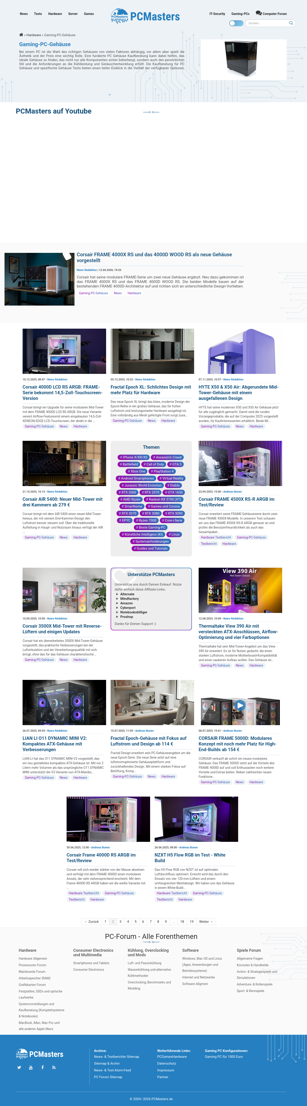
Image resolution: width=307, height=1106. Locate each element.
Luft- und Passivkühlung (144, 963)
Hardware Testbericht (216, 537)
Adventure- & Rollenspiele (254, 984)
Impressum (165, 1070)
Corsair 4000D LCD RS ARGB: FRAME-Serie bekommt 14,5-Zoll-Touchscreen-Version (62, 392)
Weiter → (206, 922)
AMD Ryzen (131, 499)
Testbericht (209, 544)
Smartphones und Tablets (91, 963)
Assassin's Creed (168, 457)
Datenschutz (166, 1063)
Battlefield (130, 464)
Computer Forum (271, 13)
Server (73, 14)
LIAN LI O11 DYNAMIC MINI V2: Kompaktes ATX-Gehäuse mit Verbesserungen (55, 744)
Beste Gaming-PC (152, 527)
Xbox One (138, 471)
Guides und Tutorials (152, 548)
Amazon (126, 603)
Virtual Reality (173, 478)
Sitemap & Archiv (107, 1063)
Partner (162, 1077)
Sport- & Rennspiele (250, 991)
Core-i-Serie (173, 520)
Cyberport (127, 608)
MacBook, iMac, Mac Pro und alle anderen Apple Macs (39, 1026)
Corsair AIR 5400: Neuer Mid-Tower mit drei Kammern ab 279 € (62, 502)
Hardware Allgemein (33, 958)
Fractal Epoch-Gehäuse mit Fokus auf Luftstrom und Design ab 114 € (148, 741)
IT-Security (217, 14)
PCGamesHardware (172, 1057)
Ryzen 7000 (147, 520)
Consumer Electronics (88, 969)
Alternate (127, 594)
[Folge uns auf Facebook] (42, 1067)
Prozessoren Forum (32, 965)
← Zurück (91, 922)
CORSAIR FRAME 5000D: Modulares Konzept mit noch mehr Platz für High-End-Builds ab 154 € (238, 744)
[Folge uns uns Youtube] (30, 1067)
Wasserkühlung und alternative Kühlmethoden (149, 973)
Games (89, 14)
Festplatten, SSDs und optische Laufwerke (40, 994)
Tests (38, 14)
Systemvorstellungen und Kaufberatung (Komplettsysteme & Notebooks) (41, 1010)
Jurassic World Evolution (143, 485)
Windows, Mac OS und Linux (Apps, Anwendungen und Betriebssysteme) (202, 965)
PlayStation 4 (164, 471)
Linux (176, 534)
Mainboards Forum (32, 971)
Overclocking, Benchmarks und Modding (149, 985)
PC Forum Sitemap (108, 1077)
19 (192, 922)
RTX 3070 (129, 513)
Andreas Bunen (232, 491)
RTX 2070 (152, 492)
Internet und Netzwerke (198, 977)
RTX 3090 (175, 513)
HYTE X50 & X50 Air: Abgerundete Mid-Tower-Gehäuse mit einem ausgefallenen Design (239, 392)
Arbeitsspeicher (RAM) (35, 978)
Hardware (55, 14)
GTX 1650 (175, 492)
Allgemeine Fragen (250, 958)
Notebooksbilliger (133, 612)
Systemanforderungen (152, 541)
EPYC (126, 520)
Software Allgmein (195, 984)
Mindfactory (129, 599)
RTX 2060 (129, 492)
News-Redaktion (87, 270)
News (24, 14)
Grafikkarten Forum (32, 985)
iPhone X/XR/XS (135, 457)
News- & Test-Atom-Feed (112, 1070)
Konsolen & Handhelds (253, 965)
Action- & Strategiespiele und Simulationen (257, 975)
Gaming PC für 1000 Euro (224, 1057)
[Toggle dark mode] (236, 23)
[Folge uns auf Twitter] (19, 1067)
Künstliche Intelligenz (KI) (144, 534)
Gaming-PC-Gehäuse (93, 293)
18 (182, 922)
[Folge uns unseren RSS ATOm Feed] (53, 1067)
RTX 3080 (152, 513)
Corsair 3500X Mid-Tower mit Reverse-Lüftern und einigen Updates (62, 628)
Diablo (175, 485)
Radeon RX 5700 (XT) (165, 499)
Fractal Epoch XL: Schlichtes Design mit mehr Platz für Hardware (151, 389)
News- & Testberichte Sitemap (116, 1057)
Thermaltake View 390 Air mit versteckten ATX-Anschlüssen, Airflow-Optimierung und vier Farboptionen (238, 631)
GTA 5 (177, 464)
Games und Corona (165, 506)
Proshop (126, 617)
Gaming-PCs (240, 14)
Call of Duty (155, 464)
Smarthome (133, 506)
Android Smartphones (137, 478)
